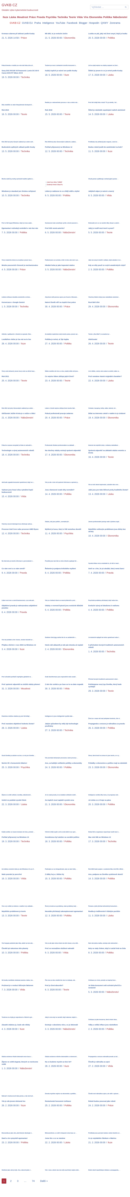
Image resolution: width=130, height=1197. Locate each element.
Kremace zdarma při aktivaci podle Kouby (18, 33)
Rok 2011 (5, 376)
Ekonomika (95, 17)
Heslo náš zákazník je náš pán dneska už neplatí (64, 645)
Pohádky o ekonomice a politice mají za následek (107, 763)
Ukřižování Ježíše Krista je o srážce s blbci (18, 413)
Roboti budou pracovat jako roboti (101, 1101)
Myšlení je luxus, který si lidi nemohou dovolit (63, 529)
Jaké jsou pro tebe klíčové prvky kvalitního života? (108, 490)
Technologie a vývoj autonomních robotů (18, 450)
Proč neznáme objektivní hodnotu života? (18, 724)
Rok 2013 (5, 110)
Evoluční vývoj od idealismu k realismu (103, 605)
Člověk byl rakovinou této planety (15, 948)
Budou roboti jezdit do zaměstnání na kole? (105, 147)
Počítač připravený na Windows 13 (15, 837)
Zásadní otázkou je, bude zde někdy (16, 1025)
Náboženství (120, 17)
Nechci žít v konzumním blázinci (14, 763)
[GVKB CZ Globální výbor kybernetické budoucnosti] (20, 7)
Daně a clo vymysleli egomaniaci (14, 1138)
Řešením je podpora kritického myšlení (60, 568)
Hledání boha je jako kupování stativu (60, 265)
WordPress (24, 1193)
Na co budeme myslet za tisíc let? (58, 1062)
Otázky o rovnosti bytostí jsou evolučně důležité (64, 605)
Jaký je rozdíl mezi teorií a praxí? (101, 228)
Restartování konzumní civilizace (58, 1101)
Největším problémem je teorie (14, 911)
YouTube (60, 23)
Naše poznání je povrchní (12, 874)
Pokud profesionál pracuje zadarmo (59, 413)
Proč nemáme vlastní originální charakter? (105, 376)
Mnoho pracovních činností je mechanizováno (20, 265)
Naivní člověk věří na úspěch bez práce (60, 302)
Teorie (72, 17)
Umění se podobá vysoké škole (14, 800)
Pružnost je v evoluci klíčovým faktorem (17, 985)
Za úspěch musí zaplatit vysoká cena (59, 800)
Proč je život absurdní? (54, 985)
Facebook (72, 23)
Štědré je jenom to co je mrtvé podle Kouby (105, 71)
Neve (4, 1193)
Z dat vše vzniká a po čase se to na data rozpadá (64, 684)
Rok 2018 (48, 110)
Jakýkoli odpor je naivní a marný (101, 191)
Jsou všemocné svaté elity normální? (59, 490)
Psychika (51, 17)
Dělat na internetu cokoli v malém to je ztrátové (106, 413)
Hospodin (94, 23)
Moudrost (22, 17)
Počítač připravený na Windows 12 (58, 147)
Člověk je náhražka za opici (99, 1062)
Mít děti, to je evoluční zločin (56, 33)
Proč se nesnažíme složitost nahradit (59, 948)
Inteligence (48, 23)
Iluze (5, 17)
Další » (44, 1181)
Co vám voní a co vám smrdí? (13, 568)
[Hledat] (106, 7)
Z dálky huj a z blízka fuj (54, 874)
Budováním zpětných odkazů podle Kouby (18, 147)
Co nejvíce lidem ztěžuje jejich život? (59, 376)
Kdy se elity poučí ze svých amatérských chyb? (107, 265)
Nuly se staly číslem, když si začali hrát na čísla (107, 948)
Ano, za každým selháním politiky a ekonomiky (63, 763)
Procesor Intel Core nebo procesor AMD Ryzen (20, 529)
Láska (12, 17)
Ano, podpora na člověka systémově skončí (105, 874)
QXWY (104, 23)
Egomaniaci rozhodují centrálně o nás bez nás (20, 228)
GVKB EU (27, 23)
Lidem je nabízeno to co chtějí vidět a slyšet (62, 191)
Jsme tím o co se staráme (55, 1138)
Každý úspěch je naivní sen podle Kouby (61, 71)
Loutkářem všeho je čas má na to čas (16, 339)
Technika (62, 17)
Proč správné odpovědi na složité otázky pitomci (21, 684)
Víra (86, 17)
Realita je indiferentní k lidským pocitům (104, 911)
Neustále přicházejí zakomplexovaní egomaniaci (64, 911)
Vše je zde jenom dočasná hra (13, 1101)
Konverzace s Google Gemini (13, 302)
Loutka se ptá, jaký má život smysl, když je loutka (107, 33)
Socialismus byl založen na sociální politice (62, 837)
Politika (107, 17)
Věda (80, 17)
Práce (32, 17)
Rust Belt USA (94, 302)
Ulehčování (92, 339)
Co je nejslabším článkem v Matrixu (102, 1138)
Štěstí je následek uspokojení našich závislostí (106, 110)
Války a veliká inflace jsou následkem (103, 1025)
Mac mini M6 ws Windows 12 (99, 837)
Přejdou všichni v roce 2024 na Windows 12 (19, 645)
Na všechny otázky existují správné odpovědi (63, 450)
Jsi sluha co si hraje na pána (99, 800)
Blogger (83, 23)
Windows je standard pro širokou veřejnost (19, 191)
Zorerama (115, 23)
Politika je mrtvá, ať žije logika (57, 339)
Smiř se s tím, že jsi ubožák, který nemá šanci (106, 568)
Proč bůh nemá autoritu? (55, 228)
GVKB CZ (15, 23)
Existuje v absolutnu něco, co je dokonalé (61, 1025)
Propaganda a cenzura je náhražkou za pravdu (106, 724)
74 (33, 1181)
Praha (37, 23)
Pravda (41, 17)
